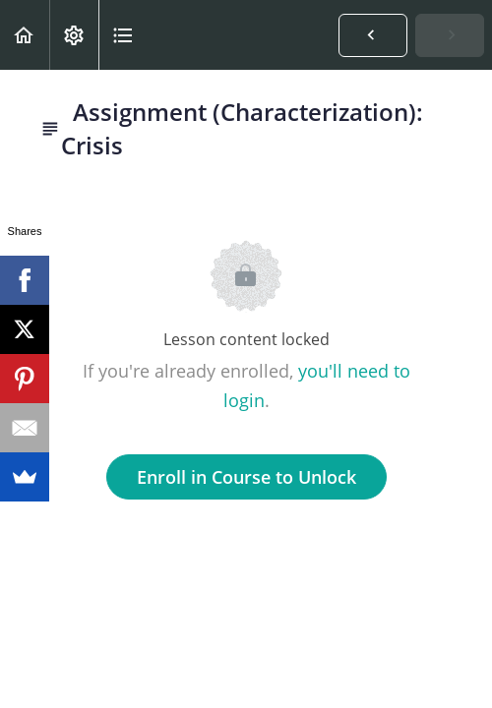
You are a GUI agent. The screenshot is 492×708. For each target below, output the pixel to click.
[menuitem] (73, 35)
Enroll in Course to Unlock (246, 477)
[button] (24, 35)
